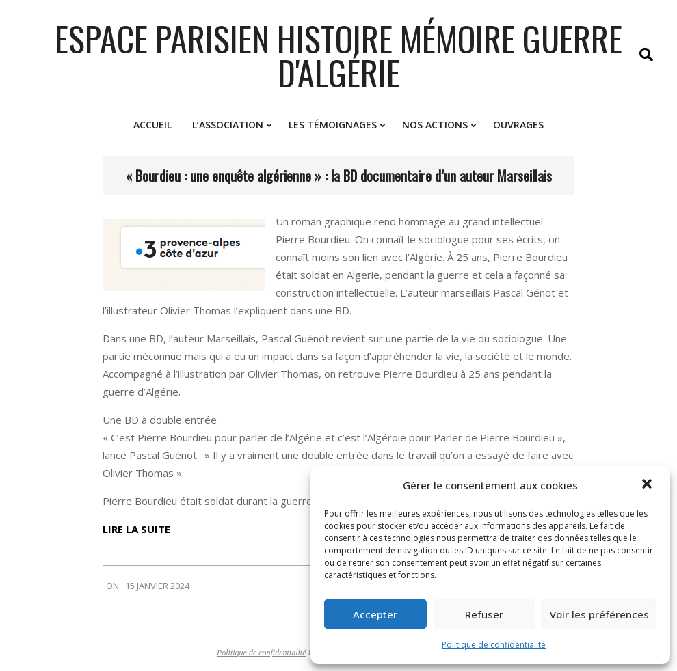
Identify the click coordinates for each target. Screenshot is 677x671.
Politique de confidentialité (494, 645)
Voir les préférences (599, 614)
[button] (648, 485)
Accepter (375, 614)
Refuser (484, 614)
